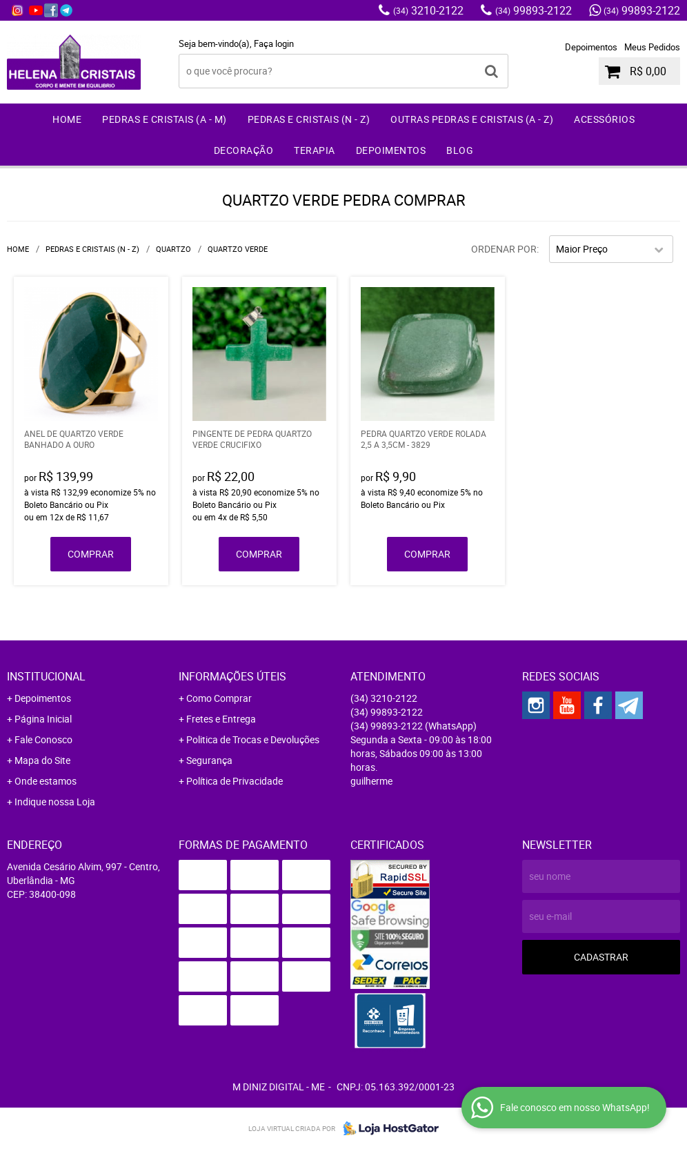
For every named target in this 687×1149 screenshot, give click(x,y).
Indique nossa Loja (54, 801)
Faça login (274, 43)
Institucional (46, 676)
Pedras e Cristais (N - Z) (309, 119)
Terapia (314, 150)
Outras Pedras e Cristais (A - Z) (471, 119)
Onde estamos (45, 780)
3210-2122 (428, 10)
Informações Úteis (232, 676)
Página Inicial (43, 718)
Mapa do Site (42, 760)
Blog (459, 150)
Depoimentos (591, 47)
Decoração (244, 150)
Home (66, 119)
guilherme (371, 780)
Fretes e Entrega (221, 718)
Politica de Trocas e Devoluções (252, 739)
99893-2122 (533, 10)
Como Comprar (219, 698)
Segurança (209, 760)
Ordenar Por (504, 248)
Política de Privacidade (234, 780)
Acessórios (604, 119)
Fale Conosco (43, 739)
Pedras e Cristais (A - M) (164, 119)
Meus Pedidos (652, 47)
